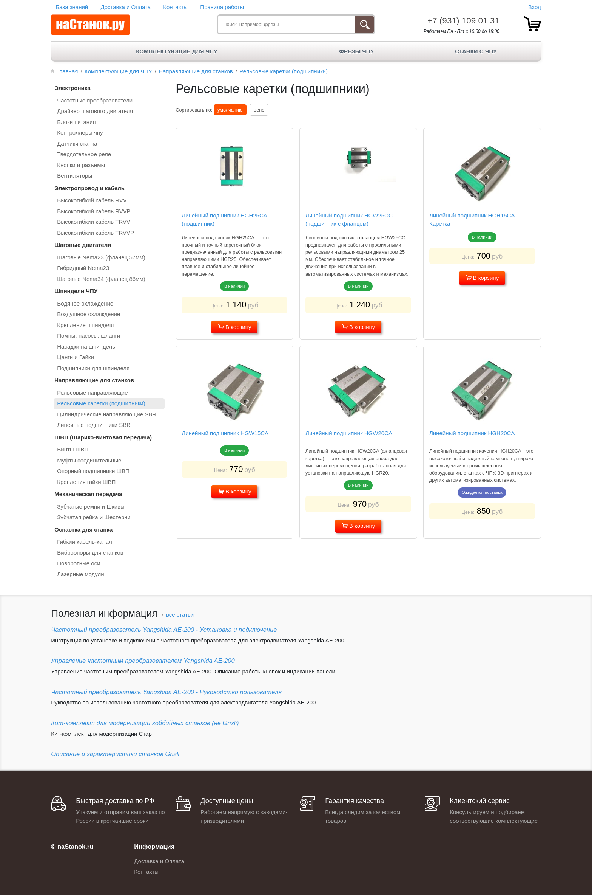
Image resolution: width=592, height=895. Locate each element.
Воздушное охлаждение (88, 314)
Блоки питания (76, 122)
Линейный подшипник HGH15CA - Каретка (473, 219)
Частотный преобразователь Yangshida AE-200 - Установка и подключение (164, 629)
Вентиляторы (74, 175)
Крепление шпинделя (85, 325)
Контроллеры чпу (80, 132)
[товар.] (532, 23)
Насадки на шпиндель (86, 346)
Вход (534, 7)
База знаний (71, 7)
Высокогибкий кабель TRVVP (95, 233)
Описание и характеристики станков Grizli (115, 754)
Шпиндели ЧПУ (75, 291)
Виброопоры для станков (90, 552)
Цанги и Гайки (75, 357)
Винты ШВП (72, 449)
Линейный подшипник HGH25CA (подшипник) (224, 219)
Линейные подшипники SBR (94, 425)
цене (259, 110)
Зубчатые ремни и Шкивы (91, 506)
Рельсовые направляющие (92, 392)
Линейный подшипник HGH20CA (472, 433)
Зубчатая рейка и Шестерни (94, 517)
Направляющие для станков (94, 380)
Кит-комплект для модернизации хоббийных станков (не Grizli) (145, 723)
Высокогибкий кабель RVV (92, 200)
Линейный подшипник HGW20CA (348, 433)
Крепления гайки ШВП (86, 482)
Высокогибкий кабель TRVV (93, 222)
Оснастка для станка (83, 529)
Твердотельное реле (84, 154)
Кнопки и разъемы (81, 165)
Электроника (72, 88)
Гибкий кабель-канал (84, 541)
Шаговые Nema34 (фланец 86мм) (101, 279)
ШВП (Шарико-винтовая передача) (103, 437)
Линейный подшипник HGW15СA (225, 433)
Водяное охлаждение (85, 303)
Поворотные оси (78, 563)
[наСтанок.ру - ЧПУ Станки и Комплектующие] (90, 25)
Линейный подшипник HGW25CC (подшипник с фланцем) (349, 219)
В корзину (234, 327)
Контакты (175, 7)
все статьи (180, 614)
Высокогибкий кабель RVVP (94, 211)
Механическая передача (88, 494)
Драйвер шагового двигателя (95, 111)
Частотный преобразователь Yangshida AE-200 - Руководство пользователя (166, 692)
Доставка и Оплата (125, 7)
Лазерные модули (80, 574)
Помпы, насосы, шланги (88, 335)
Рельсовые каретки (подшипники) (101, 403)
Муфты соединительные (89, 460)
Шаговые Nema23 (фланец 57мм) (101, 257)
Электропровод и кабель (89, 188)
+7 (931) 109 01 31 (463, 20)
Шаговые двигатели (82, 245)
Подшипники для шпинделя (93, 368)
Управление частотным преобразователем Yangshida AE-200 (142, 660)
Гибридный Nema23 (83, 268)
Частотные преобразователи (95, 100)
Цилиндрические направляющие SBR (106, 414)
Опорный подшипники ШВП (93, 471)
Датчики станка (77, 143)
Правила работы (222, 7)
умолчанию (229, 110)
